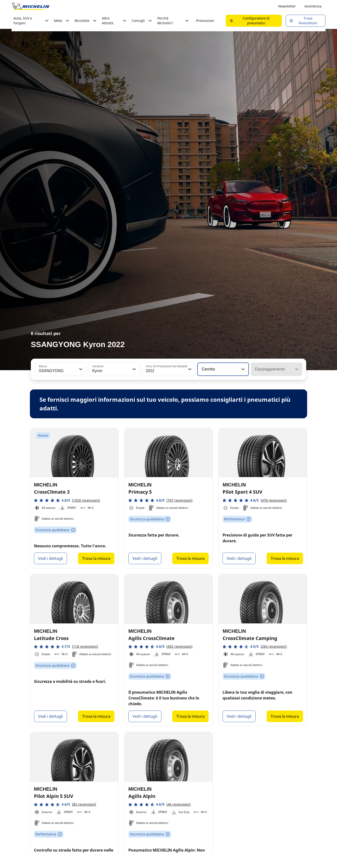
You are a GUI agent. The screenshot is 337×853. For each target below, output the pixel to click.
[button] (80, 369)
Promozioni (205, 20)
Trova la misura (96, 558)
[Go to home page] (31, 6)
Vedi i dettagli (50, 558)
